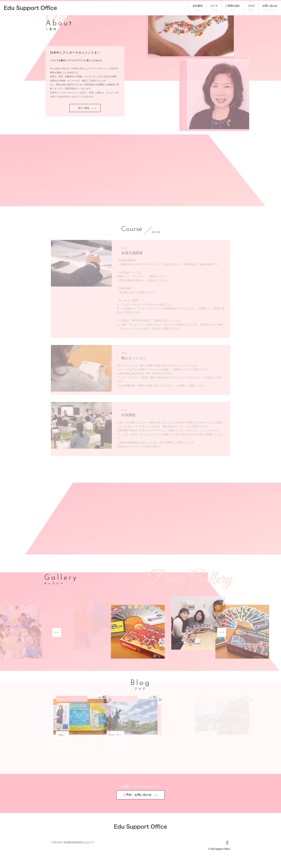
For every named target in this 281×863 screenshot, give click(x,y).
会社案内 (198, 8)
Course (131, 229)
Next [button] (206, 632)
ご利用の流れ (232, 8)
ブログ (251, 8)
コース (214, 8)
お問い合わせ (269, 8)
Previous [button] (41, 632)
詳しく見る (87, 123)
